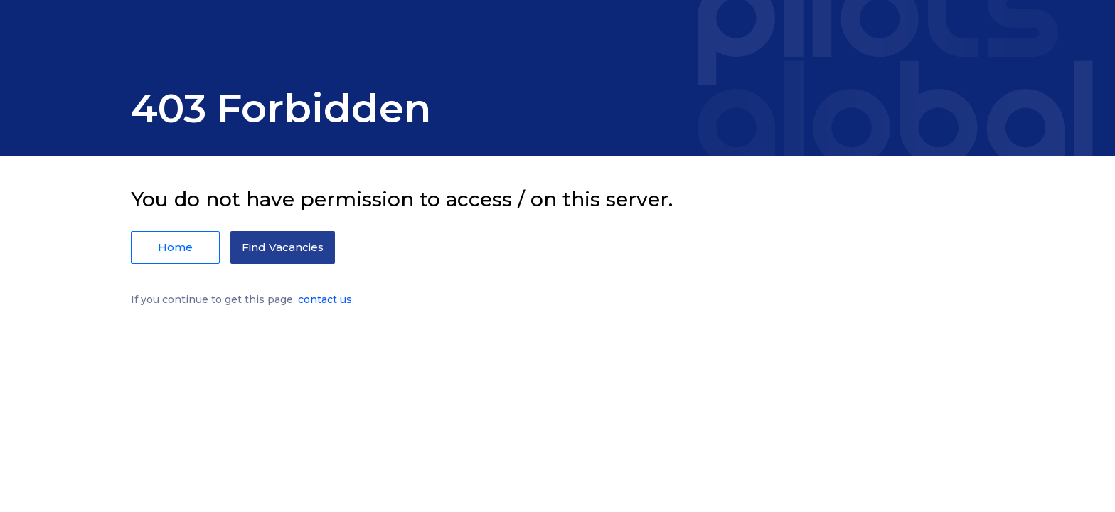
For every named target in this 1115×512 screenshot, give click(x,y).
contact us (325, 299)
